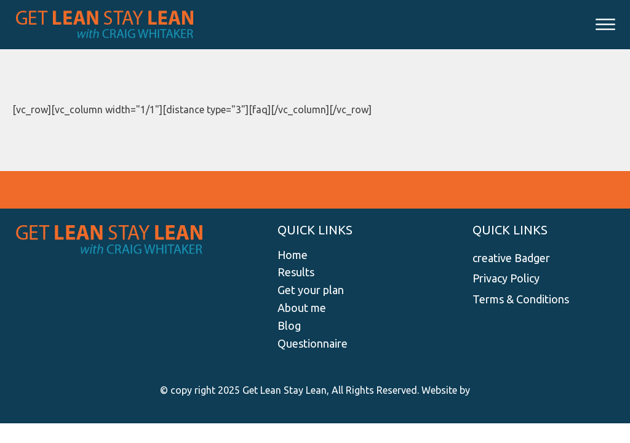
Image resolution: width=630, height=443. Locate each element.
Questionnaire (312, 343)
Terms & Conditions (520, 299)
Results (295, 272)
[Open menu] (605, 24)
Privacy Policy (506, 278)
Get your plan (310, 290)
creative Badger (511, 258)
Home (292, 255)
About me (301, 307)
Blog (289, 325)
